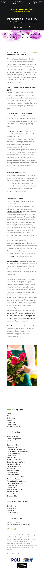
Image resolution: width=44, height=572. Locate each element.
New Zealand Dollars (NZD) (18, 2)
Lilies (8, 443)
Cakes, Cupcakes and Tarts (16, 462)
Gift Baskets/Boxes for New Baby (18, 451)
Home (9, 414)
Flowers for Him (12, 447)
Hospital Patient (12, 492)
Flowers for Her (12, 485)
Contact (9, 420)
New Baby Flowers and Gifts (16, 477)
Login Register (11, 508)
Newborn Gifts (11, 494)
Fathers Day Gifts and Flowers (16, 481)
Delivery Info (11, 422)
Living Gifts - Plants (13, 464)
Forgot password (12, 512)
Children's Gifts (12, 496)
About (9, 416)
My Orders (10, 510)
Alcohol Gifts (11, 468)
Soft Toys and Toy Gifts (14, 460)
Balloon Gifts (11, 458)
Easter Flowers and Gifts (15, 483)
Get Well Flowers (12, 473)
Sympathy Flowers (13, 475)
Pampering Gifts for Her (14, 466)
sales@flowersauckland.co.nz (21, 525)
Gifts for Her (11, 487)
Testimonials (11, 418)
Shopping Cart (11, 506)
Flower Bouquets (12, 436)
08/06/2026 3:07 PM (37, 2)
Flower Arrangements (14, 439)
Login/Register (5, 2)
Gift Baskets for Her (13, 453)
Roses (9, 441)
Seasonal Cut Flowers (14, 445)
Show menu (19, 27)
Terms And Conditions (14, 426)
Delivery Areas (11, 424)
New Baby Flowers (13, 470)
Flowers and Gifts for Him (15, 490)
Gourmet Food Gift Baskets (16, 449)
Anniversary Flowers (13, 479)
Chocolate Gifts (12, 456)
